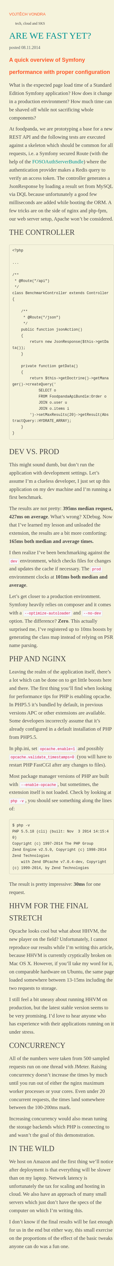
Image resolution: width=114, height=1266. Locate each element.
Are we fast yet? (50, 35)
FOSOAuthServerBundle (58, 162)
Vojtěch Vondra (27, 14)
